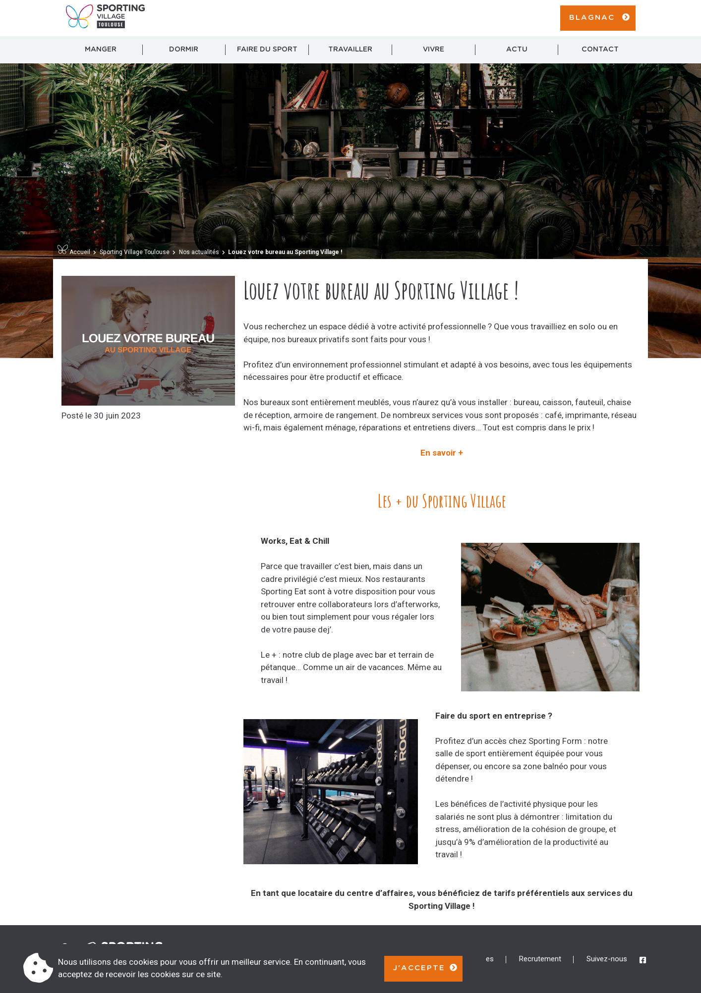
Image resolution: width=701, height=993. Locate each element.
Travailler (350, 49)
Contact (600, 49)
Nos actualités (199, 252)
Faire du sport (267, 49)
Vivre (433, 49)
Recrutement (540, 958)
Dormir (183, 49)
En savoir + (441, 453)
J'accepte (425, 968)
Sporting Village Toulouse (135, 252)
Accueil (74, 252)
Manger (101, 49)
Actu (516, 49)
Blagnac (600, 17)
